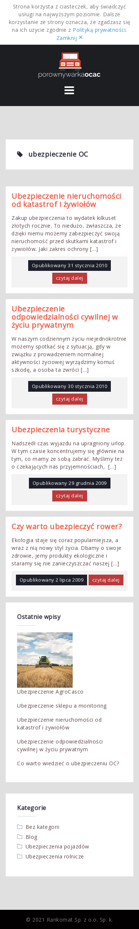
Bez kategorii (43, 826)
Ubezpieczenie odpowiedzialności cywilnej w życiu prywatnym (64, 317)
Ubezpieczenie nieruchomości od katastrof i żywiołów (66, 200)
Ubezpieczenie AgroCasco (50, 691)
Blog (31, 836)
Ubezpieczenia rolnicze (55, 856)
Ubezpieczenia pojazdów (57, 846)
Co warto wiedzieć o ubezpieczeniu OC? (68, 763)
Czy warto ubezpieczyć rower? (66, 526)
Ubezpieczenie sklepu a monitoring (62, 705)
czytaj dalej (69, 278)
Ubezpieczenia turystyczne (60, 430)
